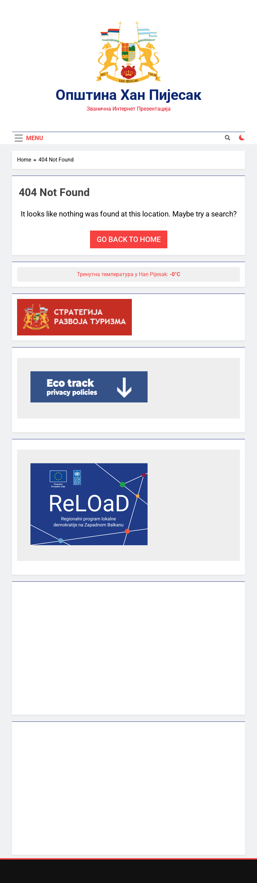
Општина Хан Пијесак (128, 94)
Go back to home (129, 239)
